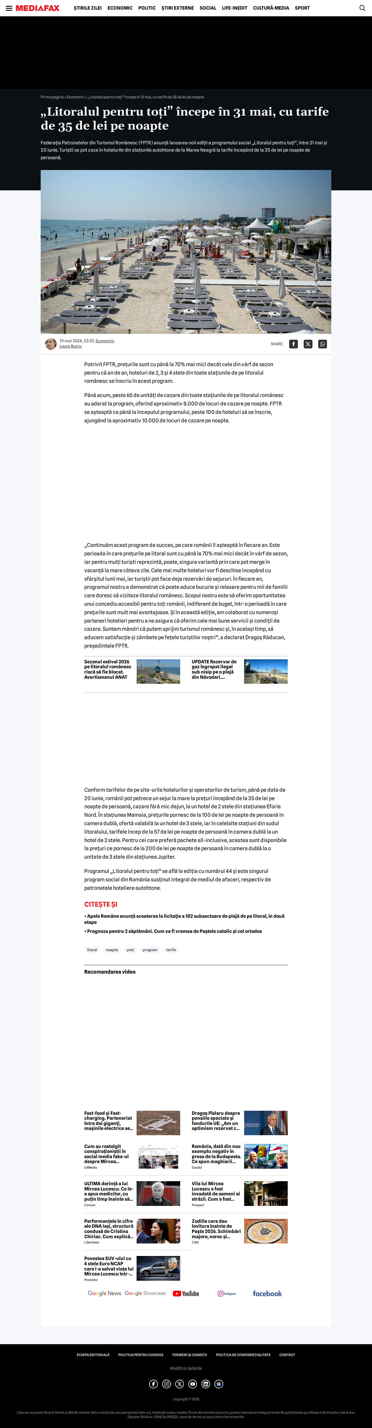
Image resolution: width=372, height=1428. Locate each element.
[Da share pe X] (308, 344)
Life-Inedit (234, 8)
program (150, 949)
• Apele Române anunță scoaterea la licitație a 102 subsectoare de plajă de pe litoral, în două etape (184, 919)
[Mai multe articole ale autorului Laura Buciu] (51, 344)
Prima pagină (52, 97)
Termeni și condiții (189, 1355)
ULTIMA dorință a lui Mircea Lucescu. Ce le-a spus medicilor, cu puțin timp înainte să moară (108, 1191)
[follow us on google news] (104, 1294)
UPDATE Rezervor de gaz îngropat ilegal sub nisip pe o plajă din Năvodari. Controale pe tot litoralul (214, 669)
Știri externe (178, 8)
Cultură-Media (271, 8)
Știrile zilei (88, 8)
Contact (287, 1355)
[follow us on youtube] (186, 1294)
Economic (120, 8)
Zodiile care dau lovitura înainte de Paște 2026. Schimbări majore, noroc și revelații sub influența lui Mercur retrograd (216, 1229)
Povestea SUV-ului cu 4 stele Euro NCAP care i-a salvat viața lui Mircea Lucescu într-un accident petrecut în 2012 (109, 1266)
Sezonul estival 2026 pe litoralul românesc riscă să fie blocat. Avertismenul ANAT (107, 669)
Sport (302, 8)
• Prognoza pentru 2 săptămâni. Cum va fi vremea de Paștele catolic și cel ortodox (173, 931)
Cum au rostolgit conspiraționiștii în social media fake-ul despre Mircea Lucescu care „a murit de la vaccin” (108, 1154)
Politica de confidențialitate (243, 1355)
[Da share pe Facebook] (293, 344)
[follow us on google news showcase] (145, 1294)
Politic (147, 8)
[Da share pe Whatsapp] (322, 344)
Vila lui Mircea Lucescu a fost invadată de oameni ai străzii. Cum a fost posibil (216, 1191)
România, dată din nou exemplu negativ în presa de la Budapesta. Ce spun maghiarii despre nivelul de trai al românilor (216, 1154)
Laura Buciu (71, 346)
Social (208, 8)
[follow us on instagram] (226, 1294)
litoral (92, 949)
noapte (112, 949)
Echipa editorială (93, 1355)
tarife (171, 949)
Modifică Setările (186, 1368)
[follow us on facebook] (267, 1294)
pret (130, 949)
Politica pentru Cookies (140, 1355)
